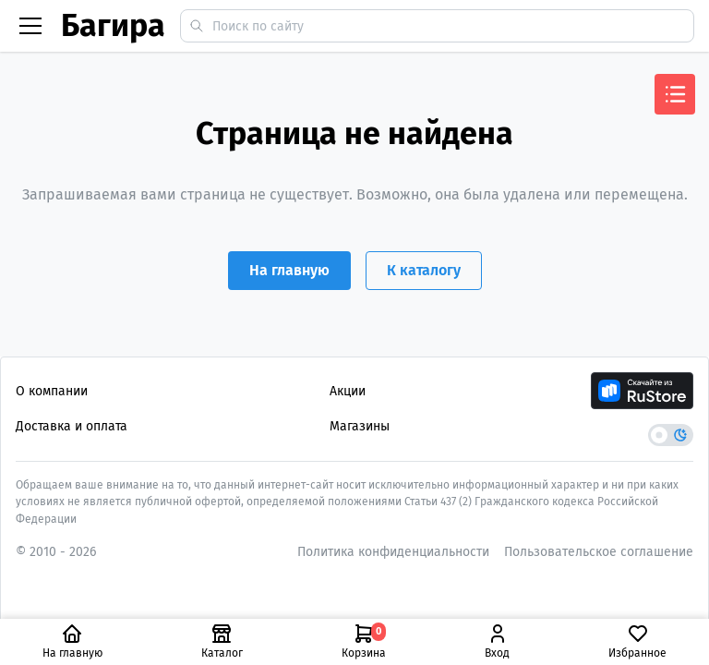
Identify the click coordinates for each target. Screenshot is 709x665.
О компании (52, 391)
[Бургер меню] (30, 26)
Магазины (360, 426)
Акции (348, 391)
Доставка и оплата (71, 426)
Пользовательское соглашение (598, 552)
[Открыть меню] (675, 94)
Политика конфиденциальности (393, 552)
